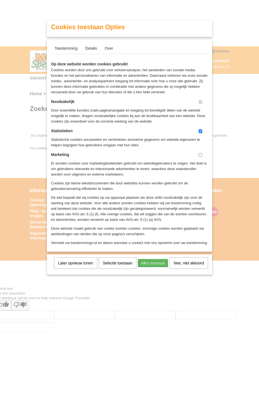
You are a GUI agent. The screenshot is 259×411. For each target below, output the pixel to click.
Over (109, 48)
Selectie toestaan (117, 263)
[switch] (200, 102)
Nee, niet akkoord (189, 263)
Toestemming (66, 48)
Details (91, 48)
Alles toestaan (153, 263)
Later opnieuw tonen (75, 263)
